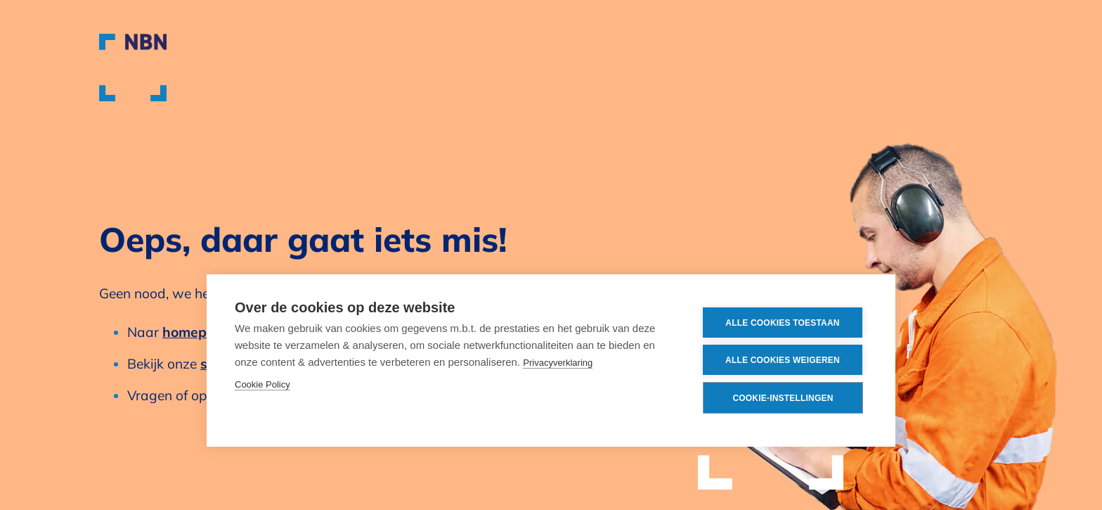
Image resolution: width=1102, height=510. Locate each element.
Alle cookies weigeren (782, 360)
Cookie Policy (262, 384)
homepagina (203, 332)
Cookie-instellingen (782, 398)
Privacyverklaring (557, 362)
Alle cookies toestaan (782, 323)
